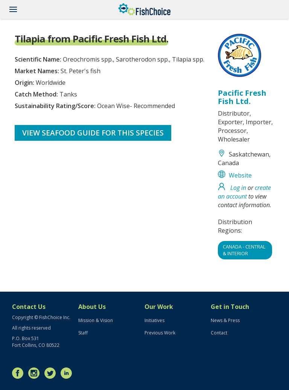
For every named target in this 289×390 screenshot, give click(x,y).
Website (240, 175)
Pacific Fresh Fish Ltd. (242, 97)
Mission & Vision (95, 320)
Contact (219, 333)
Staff (83, 333)
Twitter (51, 373)
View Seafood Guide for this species (93, 133)
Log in (238, 188)
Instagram (35, 373)
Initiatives (154, 320)
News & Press (225, 320)
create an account (244, 192)
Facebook (19, 373)
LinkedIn (68, 373)
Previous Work (159, 333)
